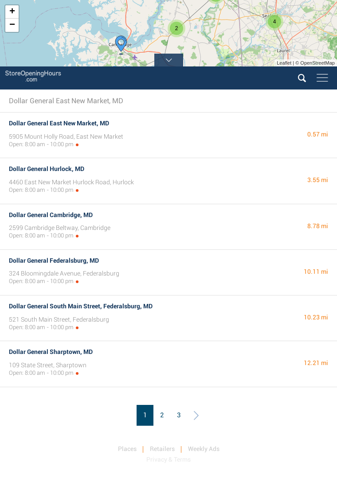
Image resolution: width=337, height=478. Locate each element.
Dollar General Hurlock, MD (46, 168)
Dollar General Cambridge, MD (51, 214)
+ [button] (12, 12)
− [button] (12, 25)
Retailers (162, 448)
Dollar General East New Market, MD (59, 123)
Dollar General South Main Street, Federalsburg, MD (81, 306)
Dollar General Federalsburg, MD (54, 260)
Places (127, 448)
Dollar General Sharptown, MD (51, 351)
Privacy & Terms (168, 459)
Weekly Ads (203, 448)
